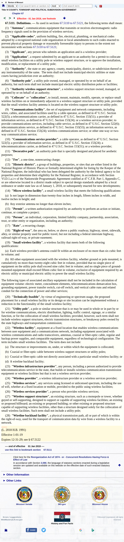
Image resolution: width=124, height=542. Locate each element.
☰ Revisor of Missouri (13, 2)
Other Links (13, 480)
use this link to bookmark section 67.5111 (28, 450)
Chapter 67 (18, 13)
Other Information (17, 474)
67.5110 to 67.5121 (71, 23)
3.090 (43, 463)
